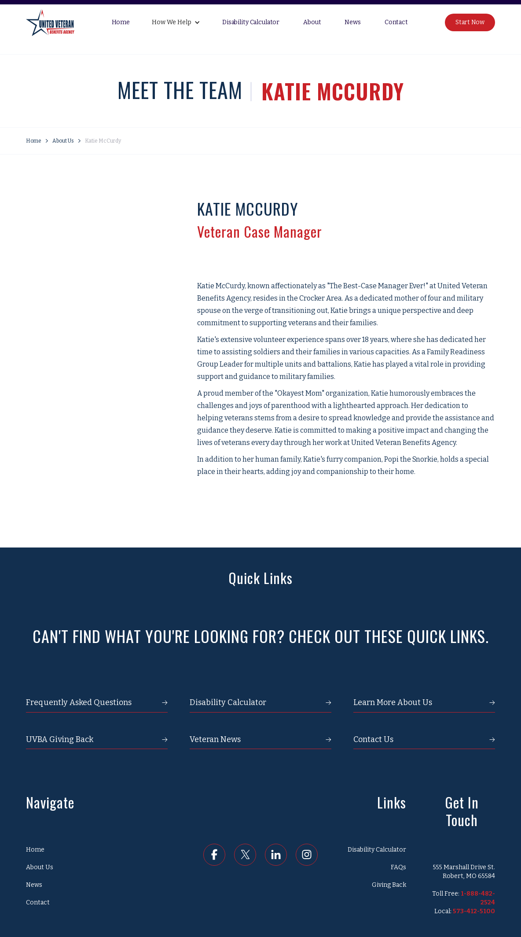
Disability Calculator (250, 22)
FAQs (398, 867)
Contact (396, 22)
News (352, 22)
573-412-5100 (474, 911)
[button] (176, 22)
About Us (63, 141)
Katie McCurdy (103, 141)
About (312, 22)
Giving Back (389, 885)
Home (121, 22)
